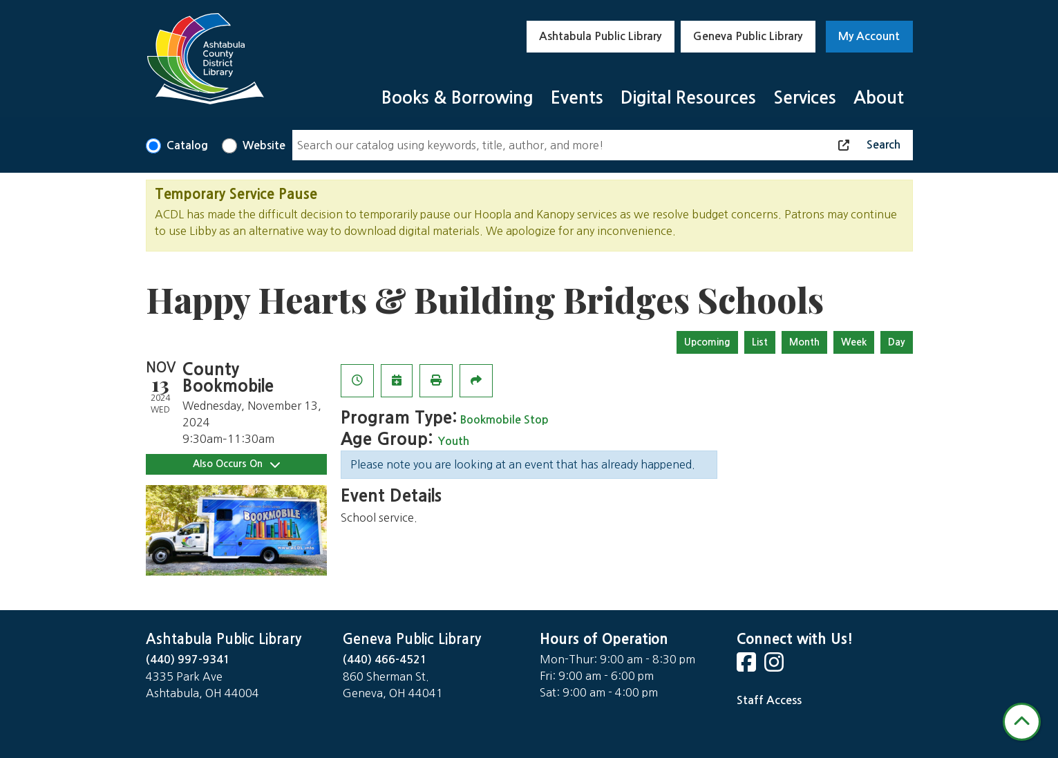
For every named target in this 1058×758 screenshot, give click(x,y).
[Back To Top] (1022, 722)
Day (896, 342)
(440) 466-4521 (385, 659)
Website (264, 145)
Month (804, 342)
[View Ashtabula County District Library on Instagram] (775, 666)
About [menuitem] (878, 97)
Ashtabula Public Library (600, 36)
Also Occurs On (236, 464)
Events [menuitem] (577, 97)
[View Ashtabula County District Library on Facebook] (748, 666)
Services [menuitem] (804, 97)
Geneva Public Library (747, 36)
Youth (453, 441)
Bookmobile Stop (504, 420)
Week (854, 342)
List (760, 342)
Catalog (187, 145)
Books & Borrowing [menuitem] (457, 97)
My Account (869, 36)
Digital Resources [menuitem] (688, 97)
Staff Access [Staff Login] (769, 700)
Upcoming (707, 342)
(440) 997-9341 (188, 659)
